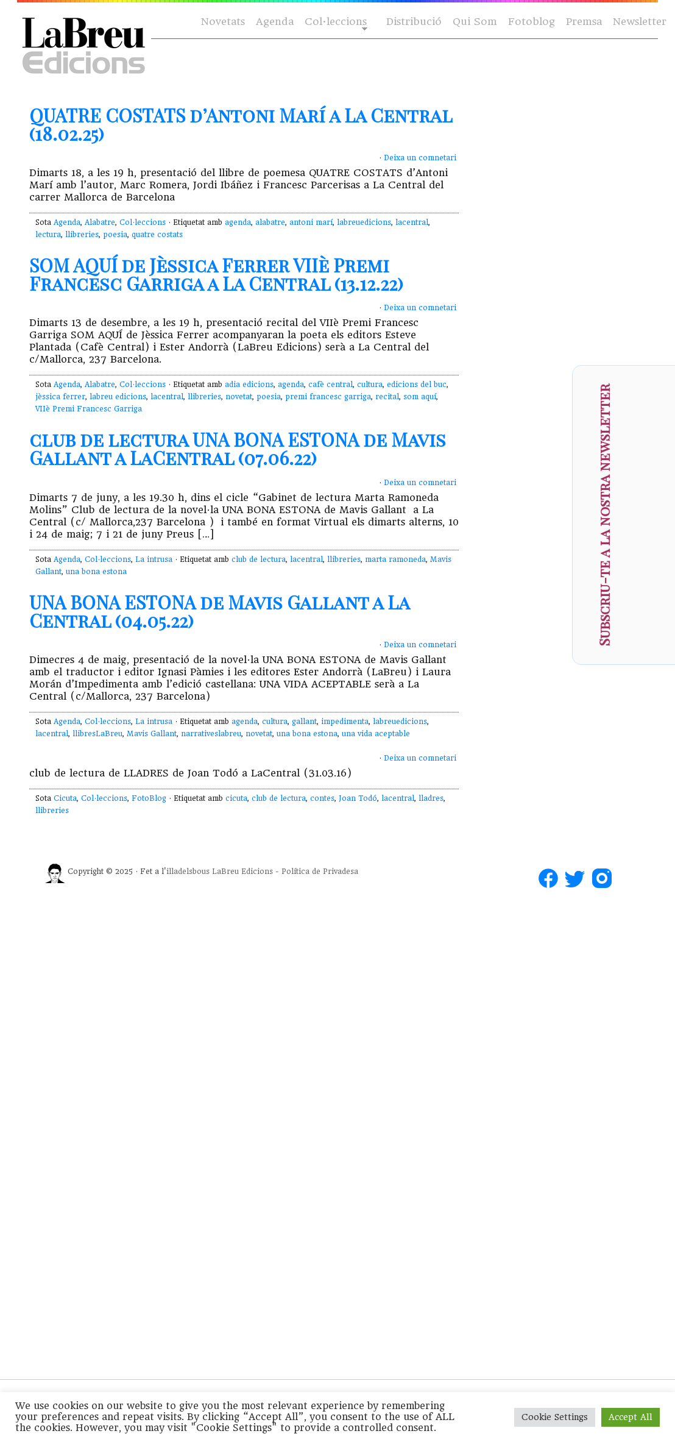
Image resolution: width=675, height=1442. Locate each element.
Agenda (275, 21)
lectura (48, 234)
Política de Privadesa (319, 871)
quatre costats (157, 234)
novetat (238, 396)
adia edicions (249, 384)
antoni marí (311, 222)
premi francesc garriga (328, 396)
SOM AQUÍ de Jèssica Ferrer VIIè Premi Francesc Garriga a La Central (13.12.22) (216, 274)
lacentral (411, 222)
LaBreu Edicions (242, 871)
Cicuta (65, 798)
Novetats (223, 21)
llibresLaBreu (97, 734)
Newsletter (639, 21)
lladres (431, 798)
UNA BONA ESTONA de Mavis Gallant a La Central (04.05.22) (219, 611)
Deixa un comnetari (420, 158)
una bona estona (96, 571)
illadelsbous (188, 871)
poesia (115, 234)
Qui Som (475, 21)
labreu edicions (118, 396)
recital (387, 396)
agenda (238, 222)
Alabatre (100, 222)
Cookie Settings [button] (554, 1417)
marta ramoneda (395, 559)
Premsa (584, 21)
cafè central (330, 384)
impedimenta (345, 721)
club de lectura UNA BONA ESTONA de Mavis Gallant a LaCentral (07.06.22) (237, 448)
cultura (370, 384)
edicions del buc (417, 384)
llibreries (82, 234)
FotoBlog (149, 798)
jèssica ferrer (60, 396)
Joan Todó (358, 798)
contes (322, 798)
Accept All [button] (630, 1417)
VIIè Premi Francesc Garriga (88, 409)
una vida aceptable (376, 734)
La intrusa (153, 559)
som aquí (419, 396)
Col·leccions (334, 22)
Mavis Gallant (152, 734)
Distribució (414, 21)
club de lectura (258, 559)
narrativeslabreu (211, 734)
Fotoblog (531, 21)
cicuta (236, 798)
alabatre (270, 222)
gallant (304, 721)
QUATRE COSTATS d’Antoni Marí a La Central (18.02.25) (240, 124)
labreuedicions (364, 222)
